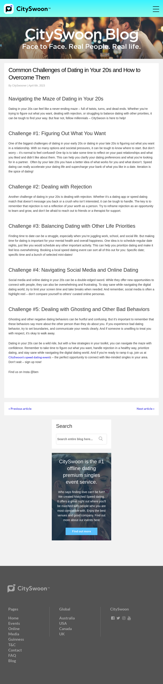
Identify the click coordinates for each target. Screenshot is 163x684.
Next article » (146, 408)
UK (62, 634)
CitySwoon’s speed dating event (29, 357)
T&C (12, 644)
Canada (65, 628)
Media (13, 634)
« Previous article (19, 408)
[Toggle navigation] (153, 9)
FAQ (12, 655)
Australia (67, 618)
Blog (12, 660)
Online (14, 628)
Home (13, 618)
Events (14, 623)
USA (63, 623)
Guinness (16, 639)
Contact (15, 650)
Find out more (81, 531)
